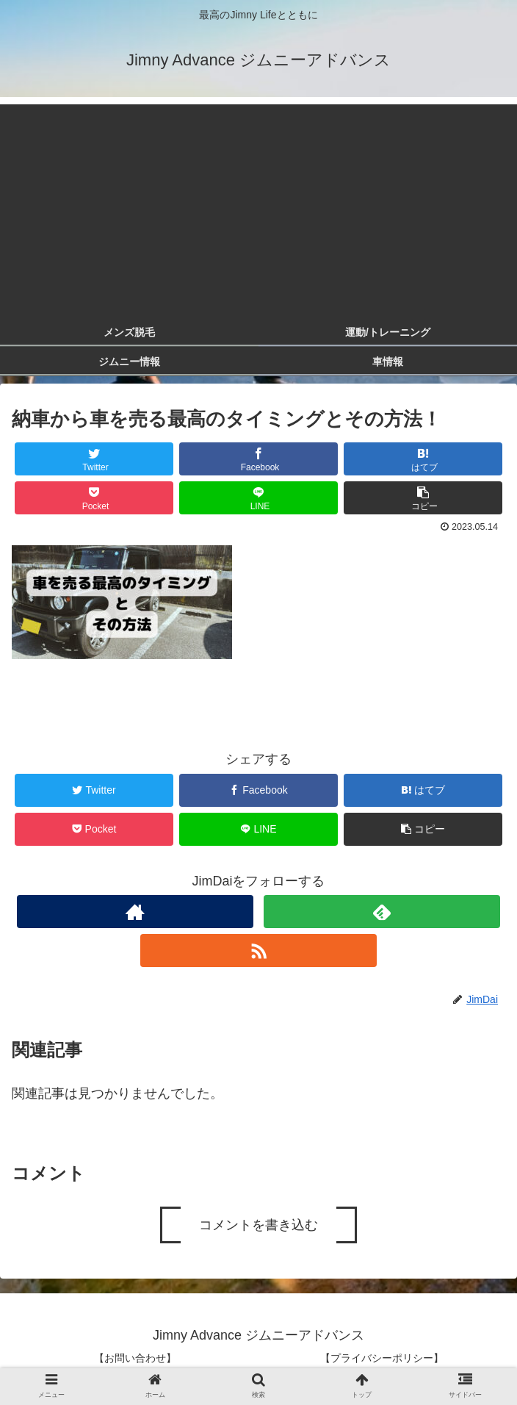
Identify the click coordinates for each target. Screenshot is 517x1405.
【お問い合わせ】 (135, 1358)
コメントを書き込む (258, 1225)
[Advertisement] (258, 207)
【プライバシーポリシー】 (382, 1358)
